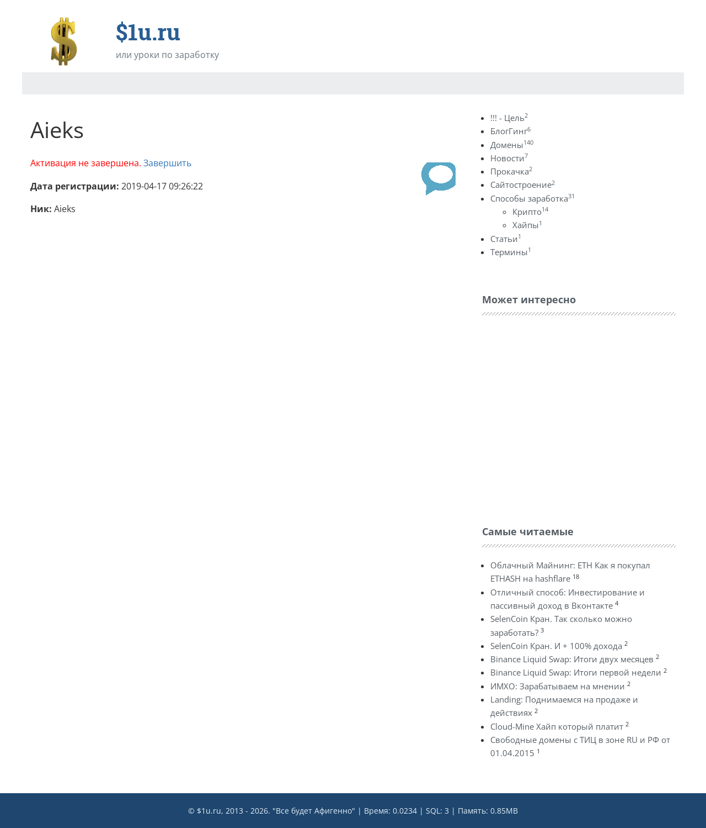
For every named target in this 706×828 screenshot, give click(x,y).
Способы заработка (532, 198)
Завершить (167, 163)
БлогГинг (510, 130)
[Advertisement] (565, 418)
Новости (509, 158)
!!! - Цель (509, 117)
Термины (510, 251)
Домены (511, 144)
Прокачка (511, 171)
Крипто (530, 211)
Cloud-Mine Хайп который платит (556, 726)
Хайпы (527, 224)
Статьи (505, 238)
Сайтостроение (522, 184)
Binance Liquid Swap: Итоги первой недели (575, 672)
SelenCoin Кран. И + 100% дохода (556, 645)
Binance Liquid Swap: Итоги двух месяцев (572, 658)
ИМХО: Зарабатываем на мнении (557, 686)
